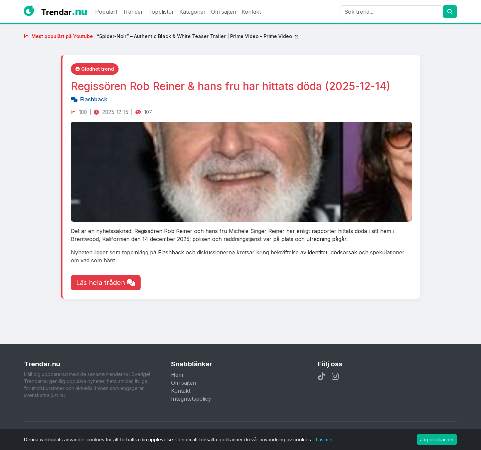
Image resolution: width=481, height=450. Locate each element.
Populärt (106, 11)
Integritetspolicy (191, 398)
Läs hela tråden (105, 283)
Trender (133, 11)
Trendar (64, 11)
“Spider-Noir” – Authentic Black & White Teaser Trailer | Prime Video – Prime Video (161, 36)
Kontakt (251, 11)
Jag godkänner (437, 439)
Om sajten (223, 11)
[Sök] (391, 11)
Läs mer (324, 439)
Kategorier (192, 11)
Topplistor (161, 11)
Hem (177, 374)
